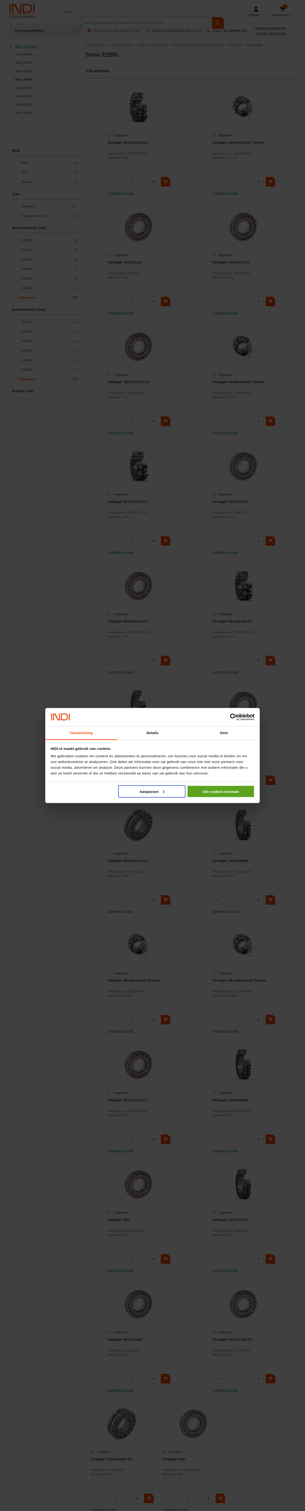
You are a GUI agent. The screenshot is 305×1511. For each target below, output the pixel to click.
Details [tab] (152, 733)
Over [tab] (224, 733)
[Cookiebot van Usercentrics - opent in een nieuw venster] (233, 717)
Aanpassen (152, 791)
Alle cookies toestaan (221, 791)
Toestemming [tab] (81, 733)
